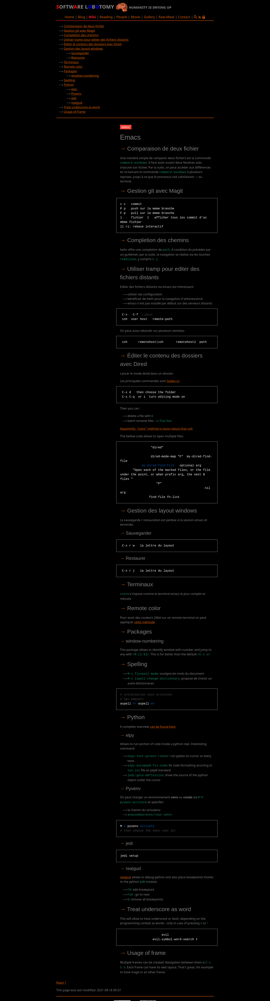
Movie (135, 17)
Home (69, 17)
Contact (184, 17)
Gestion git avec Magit (79, 31)
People (121, 17)
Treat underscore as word (82, 107)
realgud (76, 103)
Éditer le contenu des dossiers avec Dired (93, 44)
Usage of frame (74, 112)
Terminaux (71, 62)
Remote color (73, 67)
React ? (61, 974)
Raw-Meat (166, 17)
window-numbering (85, 76)
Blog (81, 17)
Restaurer (78, 58)
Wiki (92, 17)
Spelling (69, 80)
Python (69, 85)
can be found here (163, 723)
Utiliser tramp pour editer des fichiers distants (96, 40)
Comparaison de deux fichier (84, 26)
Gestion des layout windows (83, 49)
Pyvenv (76, 94)
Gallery (149, 17)
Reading (106, 17)
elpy (74, 89)
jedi (73, 98)
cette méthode (144, 619)
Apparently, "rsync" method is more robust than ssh (156, 426)
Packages (70, 71)
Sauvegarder (80, 53)
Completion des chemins (81, 35)
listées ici (173, 379)
